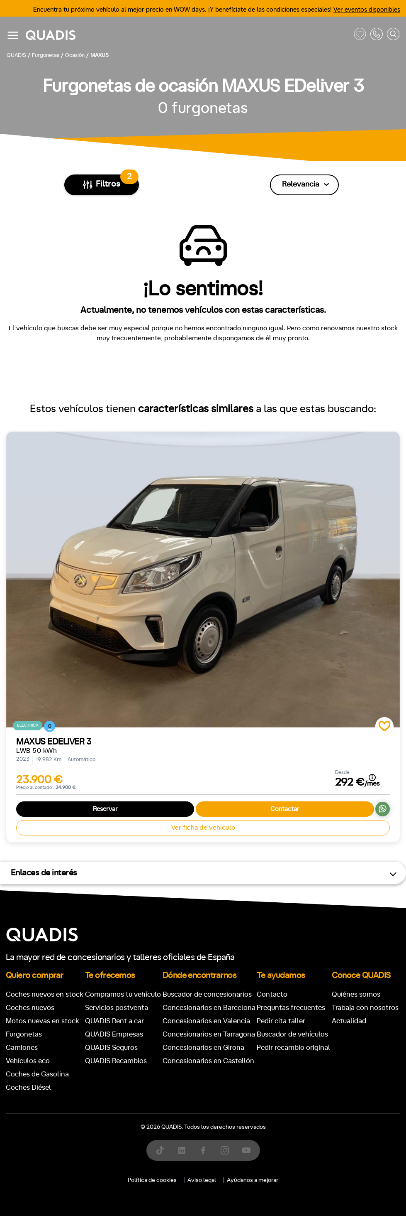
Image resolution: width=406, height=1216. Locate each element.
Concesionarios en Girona (203, 1047)
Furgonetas (24, 1034)
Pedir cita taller (281, 1020)
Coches (143, 1202)
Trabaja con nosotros (365, 1007)
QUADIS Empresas (114, 1034)
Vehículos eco (28, 1060)
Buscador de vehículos (292, 1034)
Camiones (22, 1047)
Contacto (272, 994)
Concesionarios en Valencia (206, 1020)
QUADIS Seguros (111, 1047)
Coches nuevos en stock (44, 994)
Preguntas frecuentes (291, 1007)
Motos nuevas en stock (42, 1020)
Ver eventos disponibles (366, 10)
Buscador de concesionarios (207, 994)
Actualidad (349, 1020)
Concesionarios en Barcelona (209, 1007)
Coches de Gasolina (37, 1074)
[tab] (142, 1202)
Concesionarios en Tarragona (209, 1034)
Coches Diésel (28, 1087)
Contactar (284, 809)
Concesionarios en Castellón (208, 1060)
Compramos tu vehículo (123, 994)
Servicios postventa (116, 1007)
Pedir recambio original (293, 1047)
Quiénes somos (356, 994)
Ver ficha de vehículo (203, 827)
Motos (196, 1202)
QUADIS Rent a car (114, 1020)
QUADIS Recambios (116, 1060)
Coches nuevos (30, 1007)
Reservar (105, 809)
